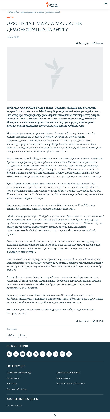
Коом (10, 17)
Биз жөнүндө (13, 378)
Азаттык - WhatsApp (17, 389)
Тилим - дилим (14, 405)
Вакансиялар (63, 378)
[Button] (82, 43)
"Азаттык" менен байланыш (70, 384)
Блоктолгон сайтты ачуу (19, 373)
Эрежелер (12, 384)
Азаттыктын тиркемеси (68, 373)
